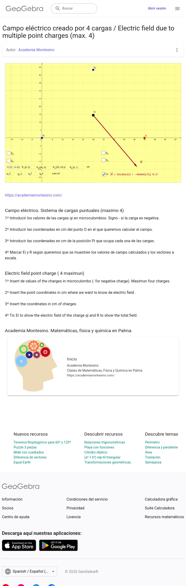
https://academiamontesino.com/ (33, 195)
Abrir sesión (157, 8)
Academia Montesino (36, 50)
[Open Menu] (177, 8)
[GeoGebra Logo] (24, 8)
